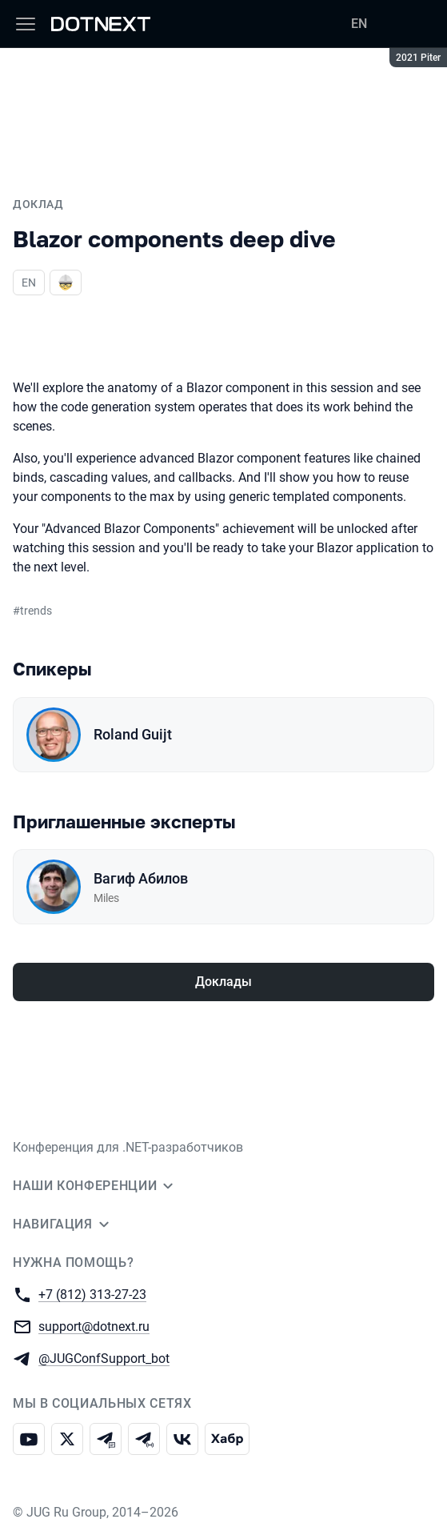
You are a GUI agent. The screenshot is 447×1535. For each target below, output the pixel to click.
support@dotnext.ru (94, 1325)
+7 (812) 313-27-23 (92, 1293)
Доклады (223, 981)
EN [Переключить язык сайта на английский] (359, 23)
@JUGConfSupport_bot (104, 1357)
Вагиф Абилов (141, 878)
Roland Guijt (133, 734)
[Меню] (26, 24)
